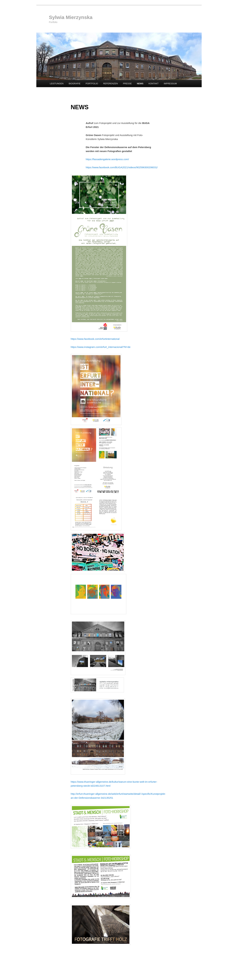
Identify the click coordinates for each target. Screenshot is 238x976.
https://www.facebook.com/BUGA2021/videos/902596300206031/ (122, 167)
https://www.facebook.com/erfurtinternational (95, 338)
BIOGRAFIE (74, 83)
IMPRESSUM (170, 83)
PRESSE (127, 83)
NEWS (140, 83)
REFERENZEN (110, 83)
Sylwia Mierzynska (70, 17)
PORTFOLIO (92, 83)
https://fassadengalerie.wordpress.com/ (107, 159)
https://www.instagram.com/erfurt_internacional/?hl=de (100, 347)
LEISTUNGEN (56, 83)
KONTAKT (154, 83)
